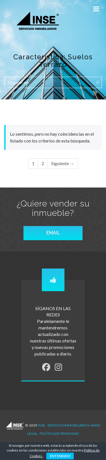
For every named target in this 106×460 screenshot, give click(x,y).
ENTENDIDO (60, 456)
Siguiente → (62, 163)
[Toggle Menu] (96, 9)
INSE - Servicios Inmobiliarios (63, 425)
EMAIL (53, 233)
